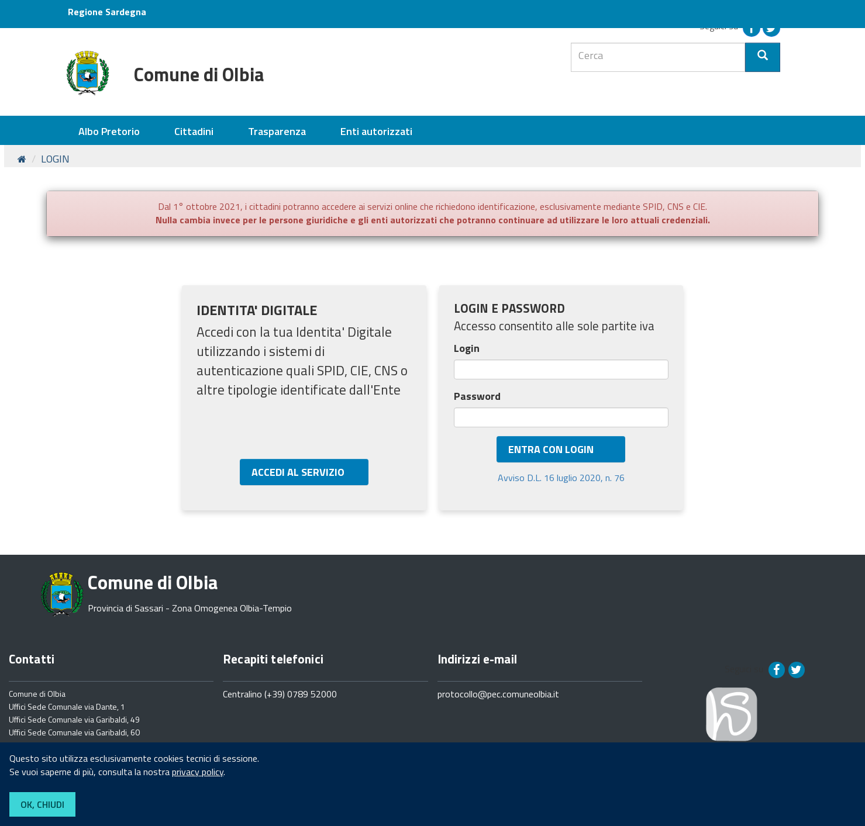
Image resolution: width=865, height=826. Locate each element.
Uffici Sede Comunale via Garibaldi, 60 (74, 732)
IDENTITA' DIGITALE (257, 310)
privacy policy (197, 772)
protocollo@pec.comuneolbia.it (498, 693)
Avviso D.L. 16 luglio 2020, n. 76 (561, 478)
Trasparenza (277, 131)
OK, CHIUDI (42, 804)
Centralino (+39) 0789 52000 (280, 693)
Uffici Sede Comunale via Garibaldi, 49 (74, 719)
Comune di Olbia (37, 693)
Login (468, 348)
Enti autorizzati (376, 131)
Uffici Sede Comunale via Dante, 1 (67, 706)
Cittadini (193, 131)
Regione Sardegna (107, 12)
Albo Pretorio (109, 131)
